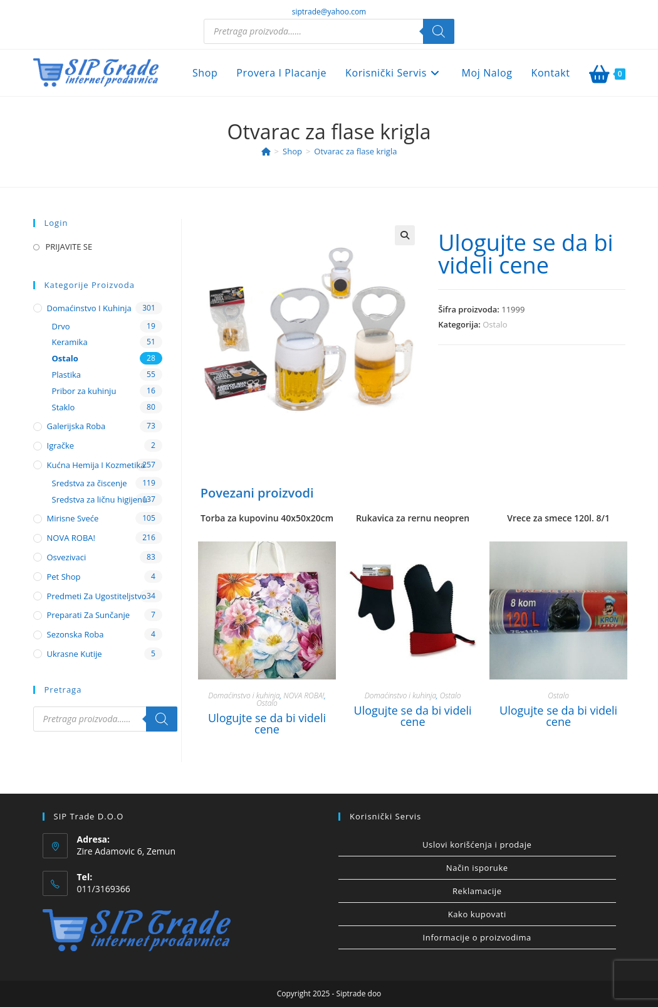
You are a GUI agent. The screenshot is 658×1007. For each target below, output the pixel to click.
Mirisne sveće (73, 518)
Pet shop (64, 576)
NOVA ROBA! (303, 695)
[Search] (438, 31)
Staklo (63, 407)
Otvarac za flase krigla (355, 151)
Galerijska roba (76, 426)
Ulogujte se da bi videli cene (525, 253)
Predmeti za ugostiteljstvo (97, 596)
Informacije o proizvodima (477, 937)
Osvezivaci (66, 557)
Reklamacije (477, 891)
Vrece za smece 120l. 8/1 (558, 518)
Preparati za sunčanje (88, 615)
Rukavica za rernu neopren (412, 518)
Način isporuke (477, 867)
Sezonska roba (75, 634)
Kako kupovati (477, 914)
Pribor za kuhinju (84, 391)
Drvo (61, 326)
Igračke (61, 445)
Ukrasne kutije (74, 653)
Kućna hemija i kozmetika (96, 465)
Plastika (66, 374)
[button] (405, 235)
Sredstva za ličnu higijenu (100, 499)
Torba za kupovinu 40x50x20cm (267, 518)
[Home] (266, 151)
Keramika (70, 342)
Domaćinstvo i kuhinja (243, 695)
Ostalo (495, 324)
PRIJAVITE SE (69, 246)
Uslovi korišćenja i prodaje (476, 844)
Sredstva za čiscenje (89, 483)
